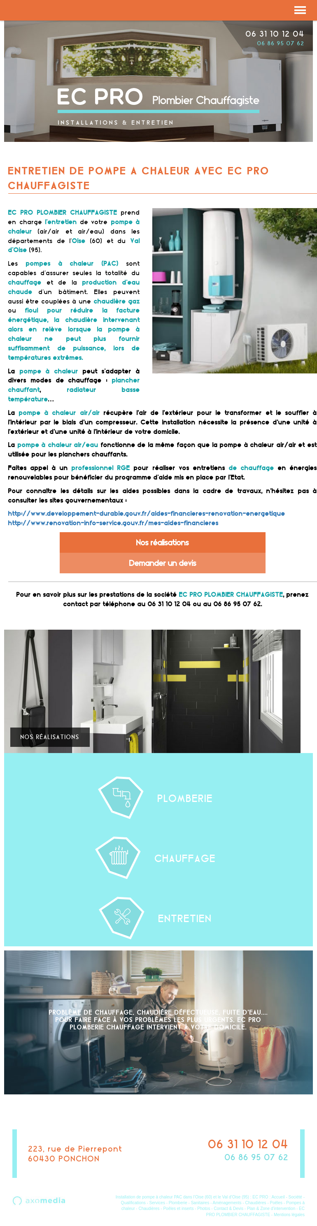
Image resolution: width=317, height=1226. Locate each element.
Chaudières (255, 1203)
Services (157, 1203)
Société (295, 1197)
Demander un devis (162, 563)
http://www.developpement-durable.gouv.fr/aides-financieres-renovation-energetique (146, 513)
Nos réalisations (162, 542)
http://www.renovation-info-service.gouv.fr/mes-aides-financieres (113, 522)
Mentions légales (289, 1214)
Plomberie (178, 1203)
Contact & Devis (228, 1208)
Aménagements (227, 1203)
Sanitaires (200, 1203)
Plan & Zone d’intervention (271, 1208)
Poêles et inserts (178, 1208)
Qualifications (133, 1203)
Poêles (276, 1203)
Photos (203, 1208)
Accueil (277, 1197)
